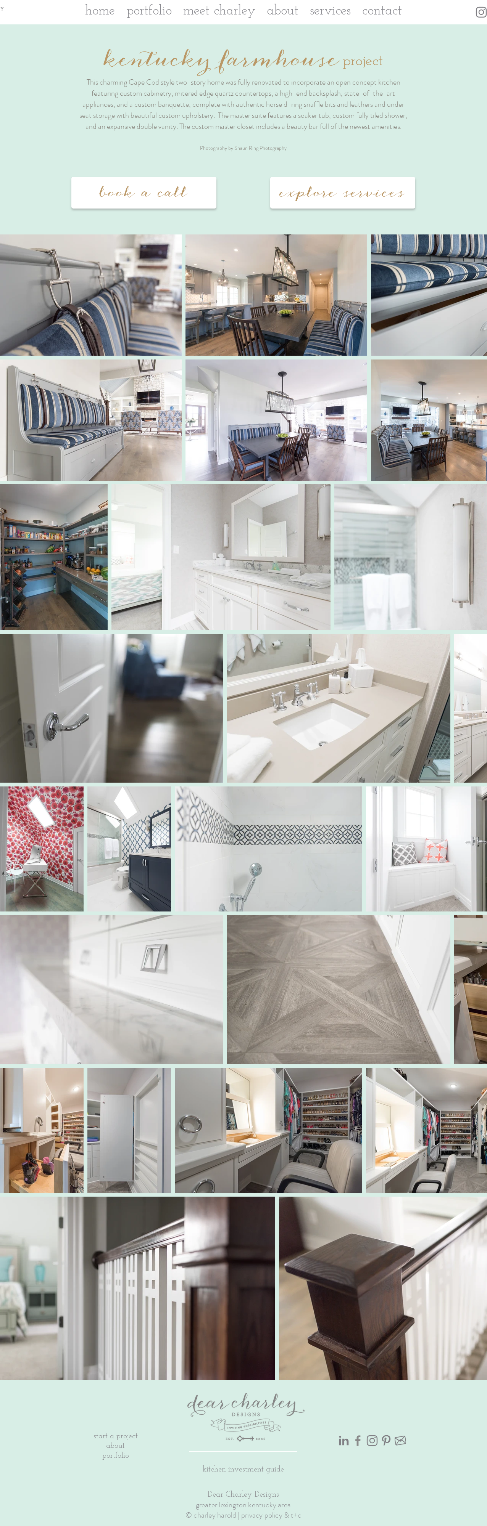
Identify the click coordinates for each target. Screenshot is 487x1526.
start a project (116, 1436)
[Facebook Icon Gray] (358, 1440)
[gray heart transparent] (400, 1440)
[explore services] (342, 193)
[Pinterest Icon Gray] (386, 1440)
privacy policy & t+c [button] (271, 1515)
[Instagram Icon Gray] (481, 12)
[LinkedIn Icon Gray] (344, 1440)
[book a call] (143, 193)
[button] (243, 1468)
